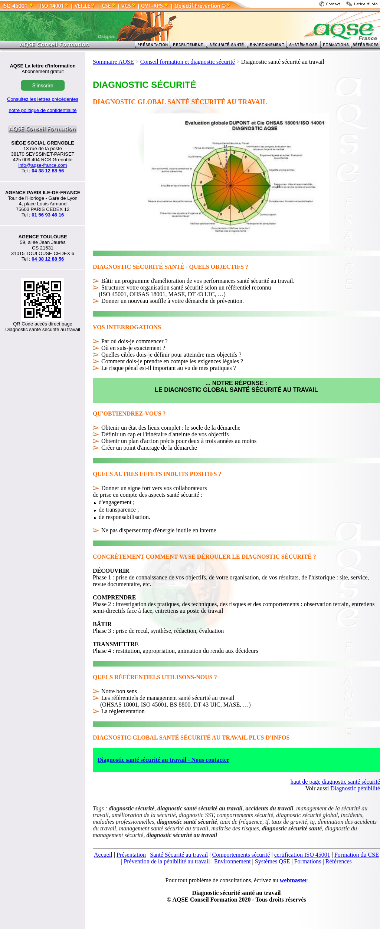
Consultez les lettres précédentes (42, 99)
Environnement (232, 861)
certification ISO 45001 (302, 855)
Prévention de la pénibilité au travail (167, 861)
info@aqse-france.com (43, 165)
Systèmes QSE (273, 861)
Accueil (103, 855)
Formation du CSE (356, 855)
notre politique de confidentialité (43, 110)
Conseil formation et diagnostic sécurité (187, 62)
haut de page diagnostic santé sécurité (335, 781)
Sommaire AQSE (113, 62)
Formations (307, 861)
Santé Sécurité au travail (179, 855)
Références (338, 861)
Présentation (131, 855)
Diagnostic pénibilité (355, 788)
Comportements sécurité (241, 855)
